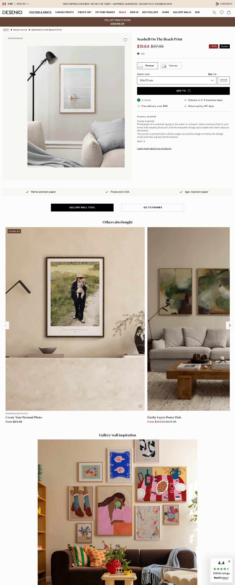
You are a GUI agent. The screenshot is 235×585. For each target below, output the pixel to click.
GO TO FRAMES (152, 207)
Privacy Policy (54, 568)
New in (134, 12)
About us (113, 524)
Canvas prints (64, 12)
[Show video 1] (15, 92)
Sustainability (115, 541)
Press (111, 530)
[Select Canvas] (171, 65)
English (23, 3)
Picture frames (105, 12)
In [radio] (215, 74)
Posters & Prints (40, 12)
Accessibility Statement (121, 546)
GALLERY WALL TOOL (82, 207)
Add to (183, 90)
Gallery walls (182, 12)
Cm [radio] (210, 74)
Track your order (173, 535)
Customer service (174, 530)
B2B (197, 12)
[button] (224, 80)
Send (59, 560)
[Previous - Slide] (5, 269)
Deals (122, 12)
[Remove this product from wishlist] (125, 40)
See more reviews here (117, 465)
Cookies (168, 552)
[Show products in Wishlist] (221, 12)
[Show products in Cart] (228, 12)
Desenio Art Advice (174, 524)
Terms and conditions (176, 541)
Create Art (85, 12)
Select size (143, 74)
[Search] (214, 12)
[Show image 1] (15, 48)
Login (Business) (117, 561)
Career (111, 535)
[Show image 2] (15, 71)
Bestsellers (150, 12)
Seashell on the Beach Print (46, 29)
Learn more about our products (154, 148)
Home (165, 12)
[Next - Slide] (230, 269)
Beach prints (20, 29)
